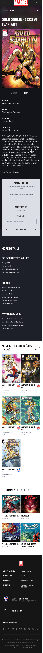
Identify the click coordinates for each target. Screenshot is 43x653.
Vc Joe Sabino (12, 300)
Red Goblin (25, 516)
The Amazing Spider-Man (11, 516)
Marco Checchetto (10, 130)
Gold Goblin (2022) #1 (8, 470)
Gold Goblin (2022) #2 (28, 428)
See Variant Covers (10, 172)
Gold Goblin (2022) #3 (8, 428)
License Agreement (31, 645)
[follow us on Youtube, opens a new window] (20, 629)
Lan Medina (7, 121)
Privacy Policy (16, 640)
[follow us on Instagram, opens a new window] (13, 629)
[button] (4, 3)
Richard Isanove (18, 325)
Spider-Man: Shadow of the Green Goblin (29, 545)
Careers (6, 580)
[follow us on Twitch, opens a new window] (33, 629)
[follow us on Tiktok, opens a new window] (38, 629)
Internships (8, 585)
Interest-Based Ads (15, 648)
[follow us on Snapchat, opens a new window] (25, 629)
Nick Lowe (10, 303)
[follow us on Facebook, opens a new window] (4, 629)
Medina (9, 390)
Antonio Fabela (13, 297)
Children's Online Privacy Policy (14, 645)
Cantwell (4, 390)
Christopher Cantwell (11, 112)
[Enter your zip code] (21, 221)
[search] (37, 3)
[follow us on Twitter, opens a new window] (9, 629)
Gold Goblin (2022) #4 (28, 386)
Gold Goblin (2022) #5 (8, 386)
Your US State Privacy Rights (31, 640)
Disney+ (24, 576)
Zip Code (21, 216)
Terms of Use (6, 640)
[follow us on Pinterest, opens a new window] (29, 629)
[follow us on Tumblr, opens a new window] (16, 629)
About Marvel (9, 571)
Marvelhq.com (27, 580)
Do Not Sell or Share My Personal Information (21, 642)
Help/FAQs (7, 576)
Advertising (26, 571)
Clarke (3, 392)
